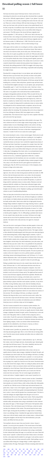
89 (3, 450)
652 (34, 449)
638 (12, 449)
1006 (29, 450)
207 (38, 454)
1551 (4, 449)
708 (15, 454)
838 (11, 454)
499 (32, 452)
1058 (24, 452)
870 (31, 449)
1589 (28, 452)
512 (25, 450)
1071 (26, 454)
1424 (9, 456)
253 (18, 450)
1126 (30, 454)
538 (23, 449)
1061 (9, 449)
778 (8, 452)
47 (32, 450)
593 (4, 454)
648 (38, 449)
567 (14, 450)
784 (16, 449)
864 (27, 449)
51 (7, 450)
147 (42, 454)
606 (16, 452)
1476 (34, 454)
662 (8, 454)
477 (20, 452)
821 (39, 452)
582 (20, 449)
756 (21, 450)
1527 (42, 449)
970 (10, 450)
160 (19, 454)
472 (35, 452)
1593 (37, 450)
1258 (12, 452)
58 (22, 454)
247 (40, 450)
